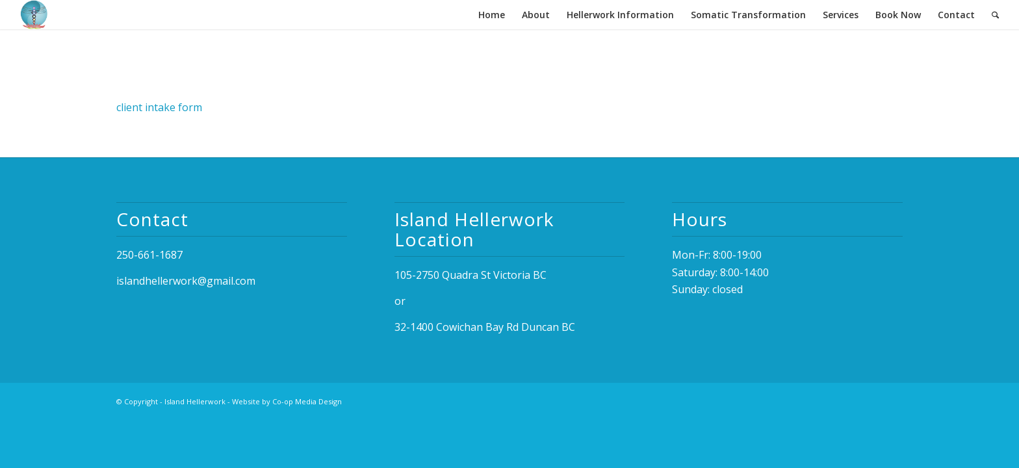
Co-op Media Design (307, 401)
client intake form (159, 107)
